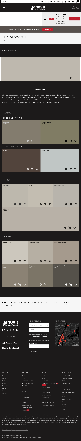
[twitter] (10, 330)
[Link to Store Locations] (67, 334)
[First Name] (34, 325)
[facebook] (4, 330)
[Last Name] (44, 325)
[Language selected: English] (7, 1)
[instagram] (7, 330)
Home (4, 50)
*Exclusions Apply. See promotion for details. (15, 430)
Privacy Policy (36, 336)
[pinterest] (14, 330)
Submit (34, 352)
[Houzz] (17, 330)
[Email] (39, 330)
